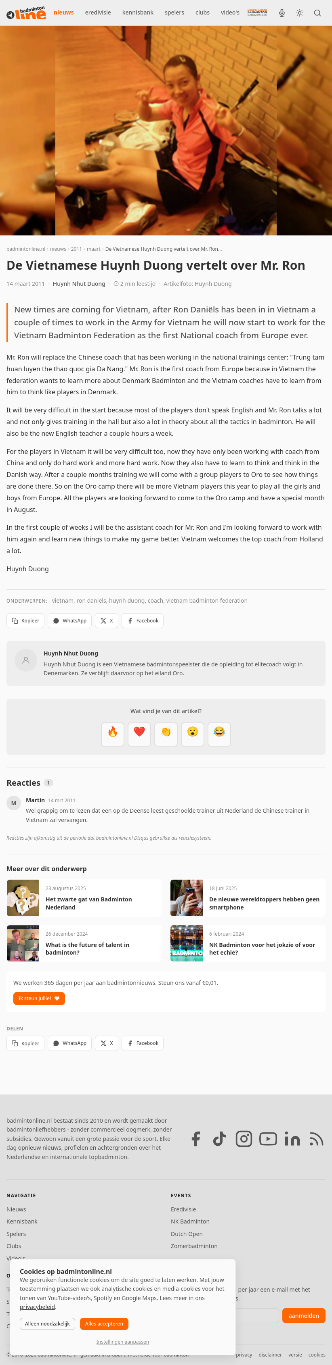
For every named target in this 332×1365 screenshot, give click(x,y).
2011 (76, 249)
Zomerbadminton (194, 1246)
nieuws (64, 12)
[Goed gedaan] (166, 734)
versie (295, 1354)
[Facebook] (195, 1139)
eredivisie (98, 12)
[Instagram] (244, 1139)
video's (230, 12)
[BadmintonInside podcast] (282, 13)
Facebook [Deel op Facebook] (143, 620)
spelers (174, 12)
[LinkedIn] (292, 1139)
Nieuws (16, 1209)
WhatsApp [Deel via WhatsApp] (69, 620)
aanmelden (304, 1315)
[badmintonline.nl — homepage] (26, 12)
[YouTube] (268, 1139)
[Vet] (112, 734)
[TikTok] (220, 1139)
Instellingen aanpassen (123, 1341)
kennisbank (137, 12)
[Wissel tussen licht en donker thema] (300, 13)
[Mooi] (139, 734)
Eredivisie (183, 1209)
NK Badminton (190, 1221)
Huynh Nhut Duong (79, 283)
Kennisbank (22, 1221)
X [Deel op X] (106, 620)
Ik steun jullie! (39, 998)
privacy (244, 1354)
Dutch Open (187, 1234)
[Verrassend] (192, 734)
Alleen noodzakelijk (47, 1323)
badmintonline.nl (25, 249)
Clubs (13, 1246)
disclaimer (270, 1354)
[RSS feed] (317, 1139)
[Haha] (219, 734)
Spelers (16, 1234)
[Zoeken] (317, 13)
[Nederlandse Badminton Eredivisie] (257, 12)
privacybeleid (37, 1307)
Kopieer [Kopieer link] (25, 620)
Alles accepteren (104, 1323)
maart (94, 249)
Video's (15, 1258)
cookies (317, 1354)
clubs (202, 12)
